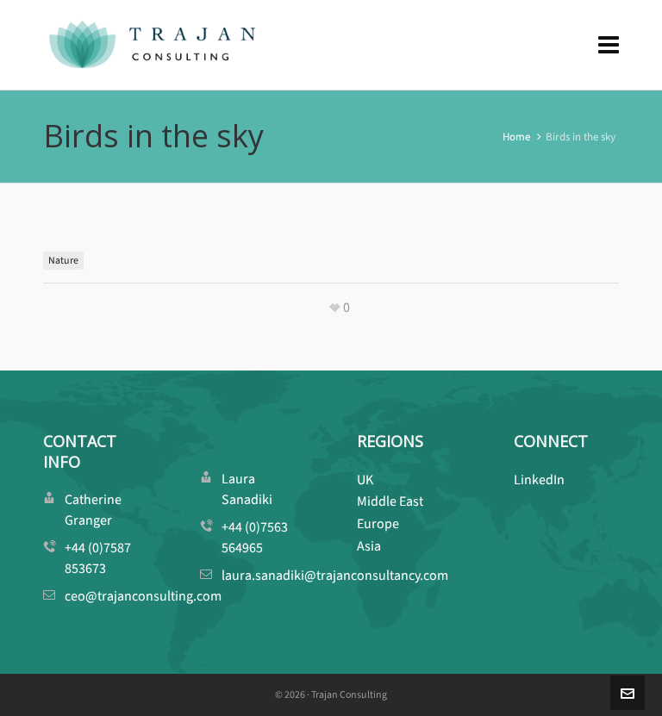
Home (516, 136)
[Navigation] (608, 45)
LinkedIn (539, 479)
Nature (63, 260)
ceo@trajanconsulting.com (143, 596)
